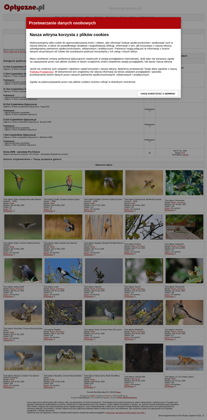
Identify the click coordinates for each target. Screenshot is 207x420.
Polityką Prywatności (41, 71)
